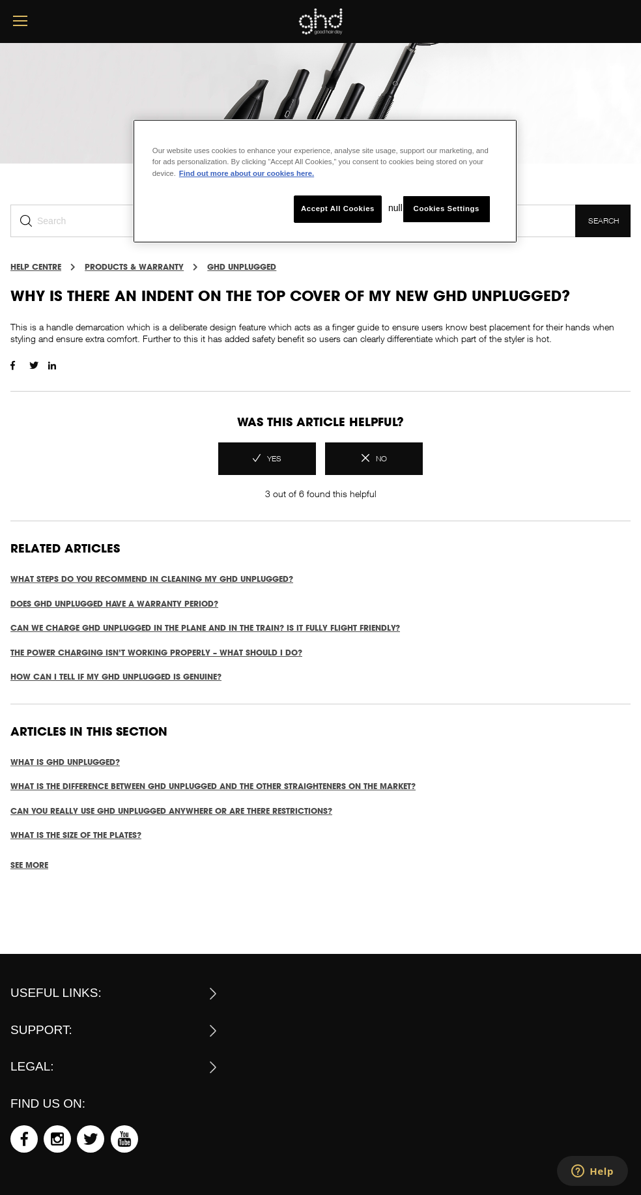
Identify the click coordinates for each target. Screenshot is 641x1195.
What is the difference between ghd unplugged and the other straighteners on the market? (213, 786)
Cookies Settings (446, 208)
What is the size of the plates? (75, 835)
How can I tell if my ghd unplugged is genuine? (115, 677)
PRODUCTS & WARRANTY (134, 267)
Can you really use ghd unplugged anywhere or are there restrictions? (171, 811)
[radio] (267, 458)
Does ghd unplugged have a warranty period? (114, 604)
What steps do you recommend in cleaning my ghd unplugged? (151, 579)
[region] (325, 180)
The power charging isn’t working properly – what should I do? (156, 652)
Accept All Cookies (338, 208)
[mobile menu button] (20, 21)
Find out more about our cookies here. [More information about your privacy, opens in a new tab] (246, 173)
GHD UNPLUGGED (241, 267)
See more (29, 865)
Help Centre (35, 267)
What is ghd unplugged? (65, 762)
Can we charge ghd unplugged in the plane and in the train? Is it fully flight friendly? (205, 628)
